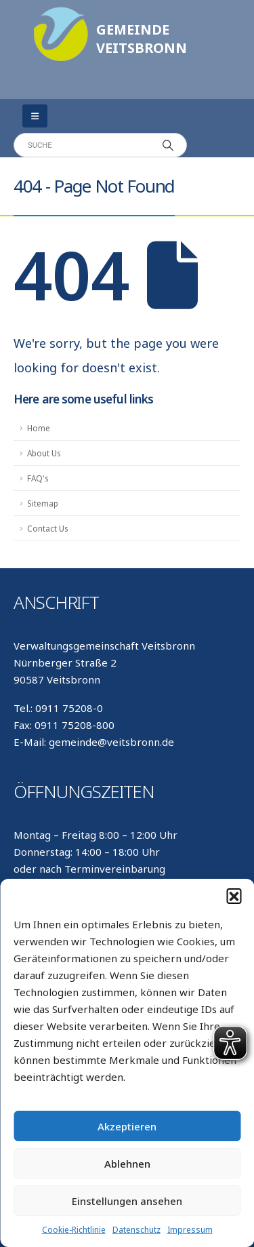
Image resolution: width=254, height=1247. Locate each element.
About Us (43, 453)
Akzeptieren (127, 1126)
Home (38, 427)
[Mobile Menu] (34, 115)
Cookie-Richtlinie (74, 1229)
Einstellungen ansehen (127, 1201)
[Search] (168, 145)
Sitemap (42, 503)
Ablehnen (127, 1163)
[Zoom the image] (61, 13)
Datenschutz (136, 1229)
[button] (233, 896)
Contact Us (47, 528)
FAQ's (37, 478)
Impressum (190, 1229)
